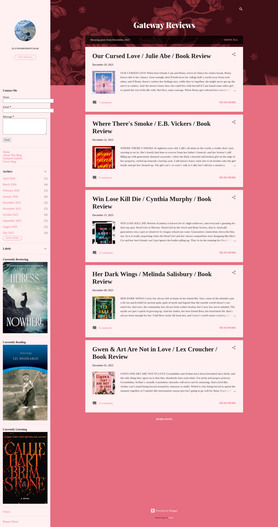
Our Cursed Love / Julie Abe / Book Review (151, 56)
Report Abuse (10, 521)
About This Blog (12, 155)
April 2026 (9, 178)
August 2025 (10, 226)
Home (6, 151)
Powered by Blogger (164, 510)
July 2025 (8, 232)
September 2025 (12, 220)
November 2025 (12, 208)
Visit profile (25, 57)
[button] (234, 55)
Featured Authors (13, 158)
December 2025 (12, 202)
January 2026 (10, 196)
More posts (164, 419)
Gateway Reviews (164, 25)
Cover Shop (9, 161)
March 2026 (10, 184)
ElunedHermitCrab (25, 48)
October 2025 (10, 214)
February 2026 (11, 190)
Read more (227, 102)
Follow (6, 511)
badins (171, 518)
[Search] (241, 9)
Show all (231, 39)
